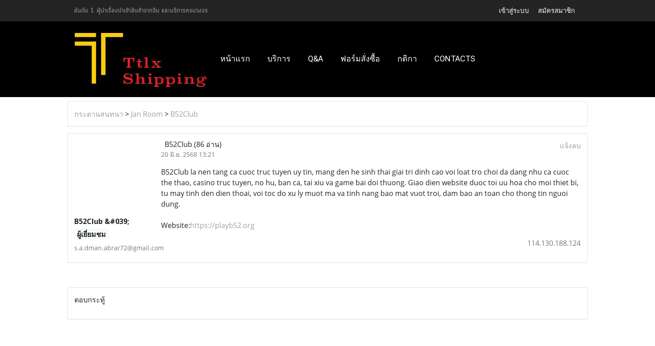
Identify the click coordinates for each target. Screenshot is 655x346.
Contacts (454, 58)
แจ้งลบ (570, 146)
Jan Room (147, 114)
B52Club (184, 114)
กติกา (407, 58)
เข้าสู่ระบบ (514, 10)
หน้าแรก (235, 58)
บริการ (279, 58)
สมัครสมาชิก (556, 10)
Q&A (315, 58)
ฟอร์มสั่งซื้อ (360, 58)
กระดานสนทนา (98, 114)
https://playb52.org (222, 225)
